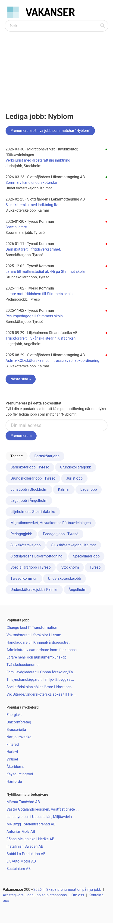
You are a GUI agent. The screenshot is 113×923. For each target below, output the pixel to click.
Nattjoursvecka (18, 737)
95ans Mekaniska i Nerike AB (30, 839)
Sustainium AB (18, 868)
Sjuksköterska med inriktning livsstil (35, 205)
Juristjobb (74, 478)
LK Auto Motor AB (21, 861)
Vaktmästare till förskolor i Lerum (33, 635)
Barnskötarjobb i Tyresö (29, 467)
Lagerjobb (88, 489)
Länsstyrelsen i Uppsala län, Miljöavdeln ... (41, 817)
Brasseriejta (16, 729)
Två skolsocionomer (23, 664)
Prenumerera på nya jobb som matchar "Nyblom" (50, 130)
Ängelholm (77, 589)
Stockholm (70, 567)
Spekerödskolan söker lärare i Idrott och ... (40, 687)
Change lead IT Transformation (31, 627)
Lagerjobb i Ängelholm (28, 500)
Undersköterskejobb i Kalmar (34, 589)
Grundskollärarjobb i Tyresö (32, 478)
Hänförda (14, 781)
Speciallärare (16, 227)
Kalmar (64, 489)
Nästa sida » (20, 379)
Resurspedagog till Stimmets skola (34, 316)
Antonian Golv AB (20, 831)
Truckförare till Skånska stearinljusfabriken (40, 338)
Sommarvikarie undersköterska (31, 182)
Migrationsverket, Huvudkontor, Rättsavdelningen (50, 523)
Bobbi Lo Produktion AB (26, 854)
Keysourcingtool (19, 774)
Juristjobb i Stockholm (28, 489)
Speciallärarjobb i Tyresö (30, 567)
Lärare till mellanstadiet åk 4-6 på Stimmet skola (45, 271)
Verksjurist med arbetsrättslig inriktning (38, 160)
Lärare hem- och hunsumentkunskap (36, 657)
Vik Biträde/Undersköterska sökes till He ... (41, 694)
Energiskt (14, 715)
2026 (37, 889)
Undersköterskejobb (64, 578)
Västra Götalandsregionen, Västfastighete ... (42, 809)
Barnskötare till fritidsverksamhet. (33, 249)
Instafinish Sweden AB (24, 846)
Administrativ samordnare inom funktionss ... (43, 650)
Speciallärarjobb (86, 556)
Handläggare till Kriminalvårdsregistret (38, 642)
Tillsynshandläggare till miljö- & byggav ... (40, 679)
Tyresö (95, 567)
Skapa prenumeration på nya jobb (73, 889)
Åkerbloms (15, 766)
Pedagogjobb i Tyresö (60, 534)
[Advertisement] (56, 66)
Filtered (12, 744)
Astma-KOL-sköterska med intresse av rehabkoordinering (52, 360)
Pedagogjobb (21, 534)
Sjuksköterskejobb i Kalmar (73, 545)
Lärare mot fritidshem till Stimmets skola (39, 294)
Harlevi (12, 752)
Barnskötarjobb (47, 456)
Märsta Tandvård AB (23, 802)
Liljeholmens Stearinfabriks (32, 511)
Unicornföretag (18, 722)
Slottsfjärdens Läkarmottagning (36, 556)
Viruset (12, 759)
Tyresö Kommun (23, 578)
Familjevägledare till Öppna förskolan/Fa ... (41, 672)
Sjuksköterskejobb (25, 545)
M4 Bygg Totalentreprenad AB (31, 824)
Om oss (77, 895)
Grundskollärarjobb (75, 467)
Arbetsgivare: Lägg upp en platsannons (35, 895)
